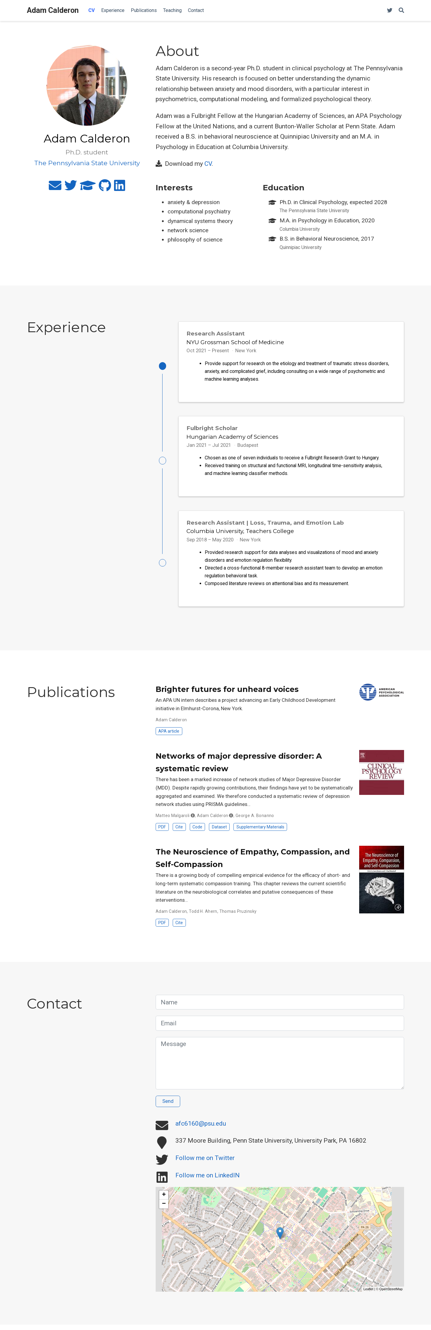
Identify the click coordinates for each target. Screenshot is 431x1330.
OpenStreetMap (391, 1294)
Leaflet (368, 1294)
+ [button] (164, 1200)
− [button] (164, 1209)
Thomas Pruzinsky (238, 916)
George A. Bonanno (255, 821)
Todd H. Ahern (203, 916)
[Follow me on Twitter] (389, 10)
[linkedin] (119, 188)
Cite (179, 832)
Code (197, 832)
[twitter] (70, 188)
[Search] (401, 10)
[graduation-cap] (88, 188)
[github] (105, 188)
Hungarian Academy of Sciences (232, 438)
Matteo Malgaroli (173, 821)
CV (208, 163)
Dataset (219, 832)
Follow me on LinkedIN (207, 1180)
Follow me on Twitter (205, 1163)
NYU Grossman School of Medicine (235, 342)
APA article (168, 736)
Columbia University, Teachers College (240, 535)
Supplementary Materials (260, 832)
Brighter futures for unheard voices (227, 694)
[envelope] (55, 188)
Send (168, 1107)
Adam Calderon (53, 10)
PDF (162, 832)
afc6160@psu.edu (200, 1128)
